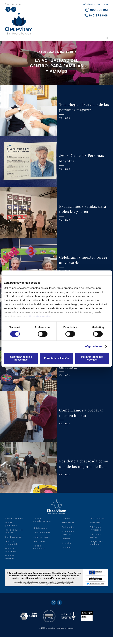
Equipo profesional (11, 524)
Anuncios (66, 543)
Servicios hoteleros (10, 557)
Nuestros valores (14, 518)
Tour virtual (39, 541)
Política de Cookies (38, 316)
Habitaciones (40, 528)
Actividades (68, 523)
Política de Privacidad (95, 528)
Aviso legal (95, 523)
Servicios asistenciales (12, 542)
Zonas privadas (41, 537)
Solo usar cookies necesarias (21, 358)
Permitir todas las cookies (92, 358)
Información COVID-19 (68, 533)
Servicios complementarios (42, 521)
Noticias (66, 538)
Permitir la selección (56, 358)
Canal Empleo (97, 518)
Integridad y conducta (96, 542)
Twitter (53, 602)
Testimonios (68, 527)
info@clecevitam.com (95, 4)
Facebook (59, 602)
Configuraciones (92, 346)
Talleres (66, 518)
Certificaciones (13, 537)
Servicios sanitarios (10, 550)
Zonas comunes (41, 532)
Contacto (66, 547)
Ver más (64, 117)
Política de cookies (95, 535)
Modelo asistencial (39, 547)
